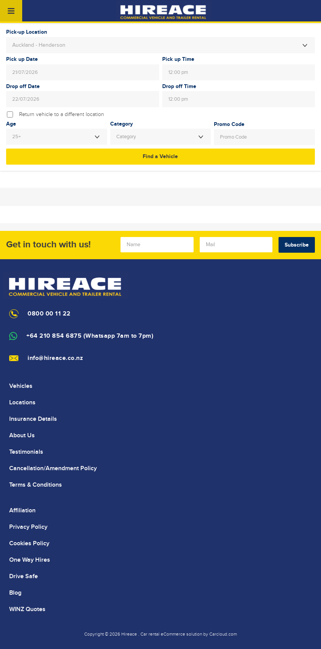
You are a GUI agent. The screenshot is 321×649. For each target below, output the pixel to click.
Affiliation (22, 510)
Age (11, 124)
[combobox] (160, 45)
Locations (22, 402)
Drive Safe (23, 576)
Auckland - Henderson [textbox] (38, 45)
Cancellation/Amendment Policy (53, 468)
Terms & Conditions (35, 485)
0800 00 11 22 (49, 313)
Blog (15, 593)
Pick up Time (178, 59)
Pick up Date (22, 59)
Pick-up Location (26, 32)
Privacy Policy (28, 527)
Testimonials (26, 452)
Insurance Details (33, 419)
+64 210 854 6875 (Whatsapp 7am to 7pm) (89, 336)
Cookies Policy (29, 543)
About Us (22, 435)
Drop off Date (23, 86)
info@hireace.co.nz (55, 358)
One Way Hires (29, 560)
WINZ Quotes (27, 609)
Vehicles (21, 386)
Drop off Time (179, 86)
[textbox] (160, 137)
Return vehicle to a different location (61, 114)
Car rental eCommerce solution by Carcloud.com (188, 634)
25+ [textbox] (16, 137)
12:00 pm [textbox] (178, 72)
